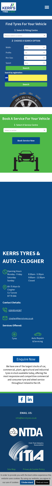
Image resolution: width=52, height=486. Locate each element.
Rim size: (9, 57)
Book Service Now (25, 141)
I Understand (27, 482)
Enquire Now (26, 359)
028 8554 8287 (15, 310)
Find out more (42, 482)
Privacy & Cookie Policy (34, 469)
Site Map (11, 469)
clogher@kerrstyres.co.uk (21, 318)
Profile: (8, 52)
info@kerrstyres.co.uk (26, 418)
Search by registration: (13, 72)
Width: (8, 47)
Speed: (8, 62)
